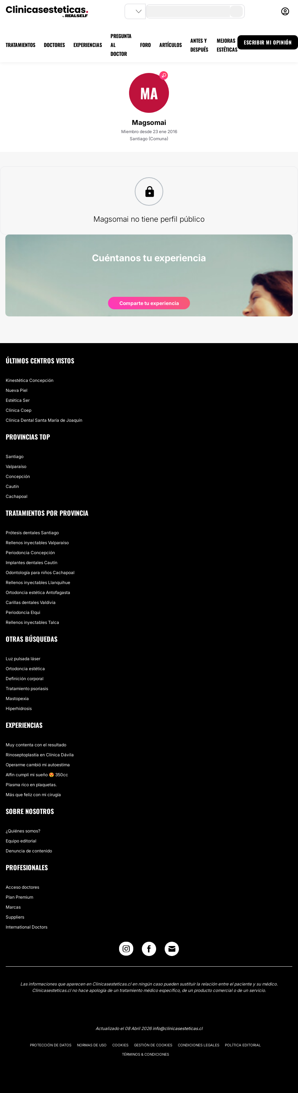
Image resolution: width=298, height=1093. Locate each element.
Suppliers (15, 917)
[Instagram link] (126, 950)
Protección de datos (50, 1045)
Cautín (12, 486)
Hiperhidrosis (19, 708)
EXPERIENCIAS (87, 44)
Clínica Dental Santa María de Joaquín (44, 420)
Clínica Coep (18, 410)
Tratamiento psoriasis (27, 688)
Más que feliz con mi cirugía (33, 794)
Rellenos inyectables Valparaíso (37, 542)
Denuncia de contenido (29, 850)
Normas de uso (92, 1045)
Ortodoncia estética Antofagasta (38, 592)
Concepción (18, 476)
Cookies (120, 1045)
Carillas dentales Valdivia (31, 602)
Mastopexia (17, 698)
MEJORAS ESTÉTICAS (227, 45)
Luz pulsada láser (23, 658)
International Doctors (26, 927)
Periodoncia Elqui (23, 612)
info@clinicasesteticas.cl (177, 1028)
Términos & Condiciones (145, 1054)
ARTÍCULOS (170, 44)
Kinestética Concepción (29, 380)
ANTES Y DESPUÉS (199, 45)
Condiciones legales (198, 1045)
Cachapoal (16, 496)
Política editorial (243, 1045)
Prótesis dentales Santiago (32, 532)
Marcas (13, 907)
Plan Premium (19, 897)
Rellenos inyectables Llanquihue (38, 582)
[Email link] (172, 949)
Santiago (15, 456)
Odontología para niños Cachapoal (40, 572)
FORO (145, 44)
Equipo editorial (21, 841)
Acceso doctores (22, 887)
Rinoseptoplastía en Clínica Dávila (40, 754)
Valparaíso (16, 466)
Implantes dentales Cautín (31, 562)
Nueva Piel (16, 390)
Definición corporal (24, 678)
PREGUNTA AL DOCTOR (121, 44)
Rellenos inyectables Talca (32, 622)
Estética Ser (18, 400)
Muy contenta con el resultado (36, 744)
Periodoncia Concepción (30, 552)
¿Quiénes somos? (23, 831)
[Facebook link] (149, 950)
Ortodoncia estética (25, 668)
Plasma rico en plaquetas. (31, 784)
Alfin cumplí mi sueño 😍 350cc (37, 774)
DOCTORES (54, 44)
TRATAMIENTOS (20, 44)
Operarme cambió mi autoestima (38, 764)
